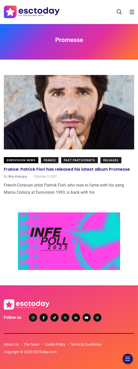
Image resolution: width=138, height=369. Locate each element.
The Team (31, 344)
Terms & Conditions (86, 344)
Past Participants (79, 160)
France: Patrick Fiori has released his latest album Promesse (67, 169)
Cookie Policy (54, 344)
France (50, 160)
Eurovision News (21, 160)
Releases (111, 160)
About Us (11, 344)
